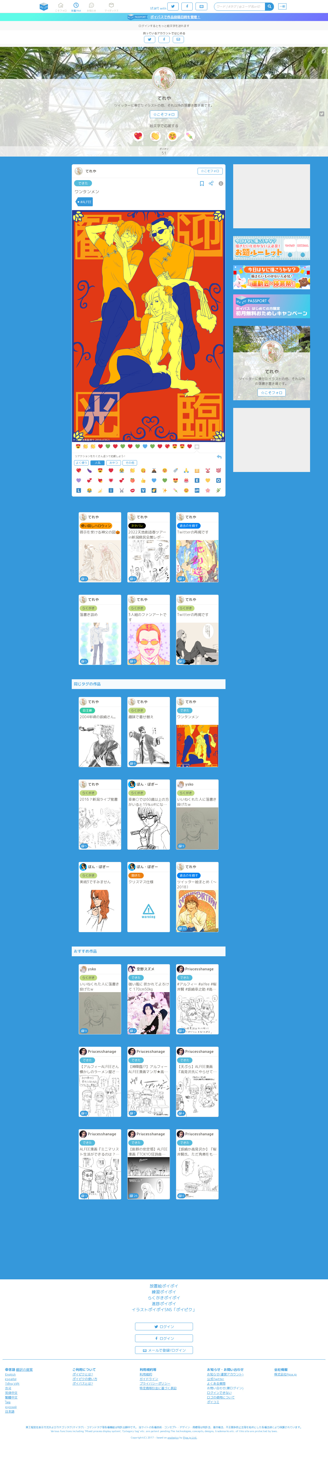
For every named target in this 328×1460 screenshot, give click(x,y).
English (10, 1374)
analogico (173, 1437)
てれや (164, 98)
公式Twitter (215, 1379)
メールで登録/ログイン (164, 1350)
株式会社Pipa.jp (285, 1374)
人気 (97, 463)
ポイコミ (213, 1402)
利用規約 (146, 1374)
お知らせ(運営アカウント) (225, 1374)
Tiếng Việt (12, 1383)
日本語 (9, 1411)
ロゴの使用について (221, 1397)
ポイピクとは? (83, 1374)
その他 (130, 463)
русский (11, 1407)
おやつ (113, 463)
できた (83, 183)
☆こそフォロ (164, 114)
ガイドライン (149, 1379)
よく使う (81, 463)
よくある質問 (216, 1383)
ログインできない (219, 1393)
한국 (8, 1388)
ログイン (164, 1326)
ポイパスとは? (83, 1383)
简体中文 (11, 1393)
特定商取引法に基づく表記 (158, 1388)
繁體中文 (11, 1397)
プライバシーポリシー (155, 1383)
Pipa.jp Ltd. (190, 1437)
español (10, 1379)
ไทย (8, 1402)
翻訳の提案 (24, 1369)
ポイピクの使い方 (85, 1379)
